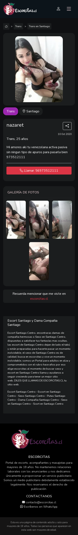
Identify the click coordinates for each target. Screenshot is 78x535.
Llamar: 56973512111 (39, 170)
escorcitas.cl (39, 298)
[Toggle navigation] (69, 9)
